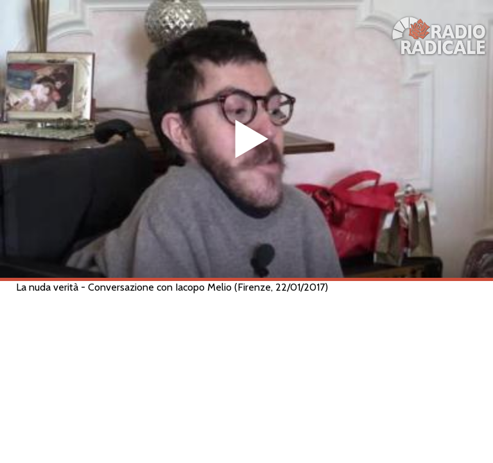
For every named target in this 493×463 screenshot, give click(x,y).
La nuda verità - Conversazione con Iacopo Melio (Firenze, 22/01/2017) (172, 287)
